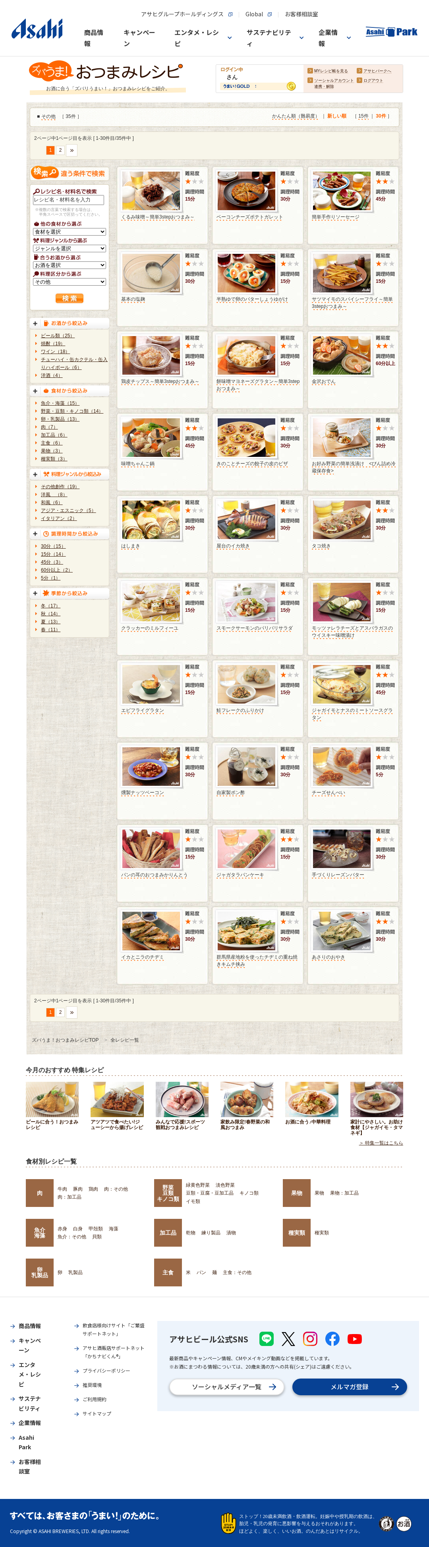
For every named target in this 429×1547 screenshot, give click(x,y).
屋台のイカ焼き (233, 546)
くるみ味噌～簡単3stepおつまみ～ (158, 217)
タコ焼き (321, 546)
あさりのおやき (328, 957)
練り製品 (210, 1233)
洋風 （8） (54, 494)
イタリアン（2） (59, 518)
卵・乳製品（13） (60, 419)
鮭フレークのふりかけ (240, 710)
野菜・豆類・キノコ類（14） (72, 411)
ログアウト (373, 81)
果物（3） (52, 451)
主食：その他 (237, 1272)
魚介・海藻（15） (60, 403)
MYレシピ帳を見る (331, 71)
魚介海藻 (39, 1233)
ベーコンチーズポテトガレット (249, 217)
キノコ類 (249, 1193)
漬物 (231, 1233)
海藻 (113, 1229)
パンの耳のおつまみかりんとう (154, 875)
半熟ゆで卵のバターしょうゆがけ (252, 299)
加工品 (168, 1233)
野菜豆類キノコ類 (168, 1193)
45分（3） (52, 562)
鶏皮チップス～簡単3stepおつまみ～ (160, 381)
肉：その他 (116, 1189)
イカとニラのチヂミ (142, 957)
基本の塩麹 (133, 299)
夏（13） (50, 622)
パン (201, 1272)
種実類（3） (54, 459)
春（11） (50, 629)
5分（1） (50, 578)
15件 (363, 116)
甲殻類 (96, 1229)
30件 (381, 116)
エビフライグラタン (142, 710)
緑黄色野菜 (198, 1185)
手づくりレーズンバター (338, 875)
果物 (296, 1193)
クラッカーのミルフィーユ (149, 628)
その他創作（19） (60, 486)
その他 (48, 117)
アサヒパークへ (377, 71)
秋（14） (50, 614)
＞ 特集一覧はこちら (381, 1143)
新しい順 (336, 116)
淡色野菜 (225, 1185)
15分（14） (53, 554)
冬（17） (50, 606)
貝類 (97, 1237)
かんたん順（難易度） (296, 116)
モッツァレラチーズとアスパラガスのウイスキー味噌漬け (352, 631)
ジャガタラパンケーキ (240, 875)
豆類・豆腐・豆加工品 (210, 1193)
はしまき (130, 546)
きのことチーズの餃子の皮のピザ (252, 463)
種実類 (296, 1233)
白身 (78, 1229)
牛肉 (62, 1189)
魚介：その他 (72, 1237)
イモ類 (193, 1201)
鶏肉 (93, 1189)
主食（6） (52, 443)
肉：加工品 (69, 1197)
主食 (168, 1272)
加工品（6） (54, 435)
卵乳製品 (39, 1272)
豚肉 (78, 1189)
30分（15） (53, 546)
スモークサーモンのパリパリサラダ (254, 628)
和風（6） (52, 502)
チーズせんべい (328, 792)
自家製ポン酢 (230, 792)
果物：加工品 (344, 1193)
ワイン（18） (55, 351)
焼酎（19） (53, 343)
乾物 (190, 1233)
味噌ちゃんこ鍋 (138, 463)
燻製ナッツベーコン (142, 792)
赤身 (62, 1229)
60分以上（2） (57, 570)
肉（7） (49, 427)
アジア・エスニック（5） (68, 510)
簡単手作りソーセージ (335, 217)
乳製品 (75, 1272)
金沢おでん (324, 381)
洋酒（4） (52, 375)
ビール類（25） (58, 335)
